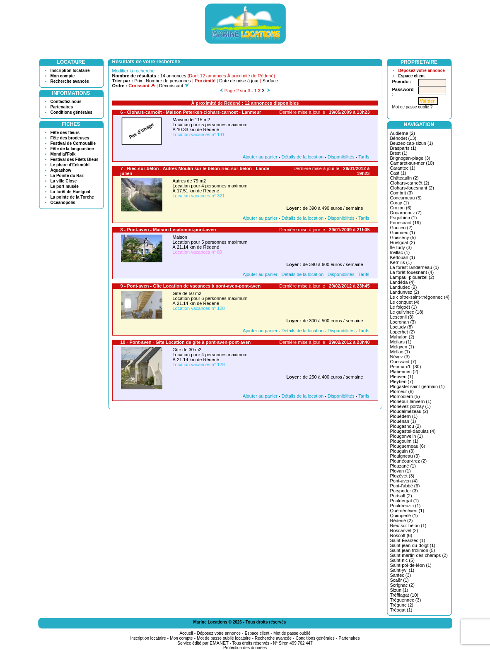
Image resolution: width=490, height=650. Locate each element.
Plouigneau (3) (405, 455)
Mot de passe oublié (292, 633)
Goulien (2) (401, 227)
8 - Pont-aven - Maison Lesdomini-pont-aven (168, 229)
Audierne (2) (402, 133)
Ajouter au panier (260, 156)
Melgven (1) (402, 346)
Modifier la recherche (133, 70)
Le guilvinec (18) (407, 311)
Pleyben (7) (401, 381)
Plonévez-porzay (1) (410, 406)
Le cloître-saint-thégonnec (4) (420, 297)
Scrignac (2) (402, 585)
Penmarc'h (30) (405, 366)
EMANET (219, 642)
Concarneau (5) (406, 197)
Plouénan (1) (403, 421)
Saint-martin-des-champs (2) (419, 555)
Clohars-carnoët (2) (410, 182)
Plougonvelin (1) (406, 436)
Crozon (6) (401, 207)
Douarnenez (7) (406, 212)
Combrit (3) (401, 192)
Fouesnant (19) (405, 222)
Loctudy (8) (401, 326)
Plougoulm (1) (404, 441)
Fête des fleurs (65, 132)
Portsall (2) (401, 495)
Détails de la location (303, 156)
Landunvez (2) (404, 292)
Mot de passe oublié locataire (224, 638)
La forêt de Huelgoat (71, 191)
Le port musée (65, 186)
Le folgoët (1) (403, 307)
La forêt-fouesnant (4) (412, 272)
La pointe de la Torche (72, 197)
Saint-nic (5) (402, 560)
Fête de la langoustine (72, 148)
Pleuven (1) (401, 376)
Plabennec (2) (404, 371)
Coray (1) (399, 202)
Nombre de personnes (168, 80)
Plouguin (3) (402, 451)
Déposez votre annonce (421, 70)
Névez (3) (400, 356)
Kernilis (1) (401, 262)
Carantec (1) (402, 167)
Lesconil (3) (402, 316)
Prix (138, 80)
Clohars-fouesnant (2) (412, 187)
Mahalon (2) (402, 336)
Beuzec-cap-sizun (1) (411, 143)
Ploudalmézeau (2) (409, 411)
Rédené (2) (401, 520)
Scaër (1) (399, 580)
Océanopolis (63, 202)
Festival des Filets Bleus (75, 159)
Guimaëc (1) (402, 232)
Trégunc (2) (401, 604)
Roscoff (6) (401, 535)
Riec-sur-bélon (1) (408, 525)
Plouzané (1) (403, 465)
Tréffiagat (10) (404, 594)
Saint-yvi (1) (402, 570)
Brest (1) (399, 153)
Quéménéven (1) (407, 510)
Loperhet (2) (402, 331)
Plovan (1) (400, 470)
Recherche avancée (70, 81)
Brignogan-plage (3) (410, 158)
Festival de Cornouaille (73, 143)
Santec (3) (400, 575)
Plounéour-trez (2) (408, 460)
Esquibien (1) (403, 217)
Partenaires (62, 107)
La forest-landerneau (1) (414, 267)
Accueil (186, 633)
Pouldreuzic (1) (405, 505)
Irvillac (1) (400, 252)
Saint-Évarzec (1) (407, 540)
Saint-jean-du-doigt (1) (412, 545)
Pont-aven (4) (404, 480)
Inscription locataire (70, 70)
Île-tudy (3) (401, 247)
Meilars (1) (401, 341)
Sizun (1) (399, 590)
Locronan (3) (403, 321)
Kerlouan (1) (402, 257)
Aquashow (61, 170)
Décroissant (174, 85)
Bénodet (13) (403, 138)
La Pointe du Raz (67, 175)
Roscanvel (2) (404, 530)
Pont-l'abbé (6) (405, 485)
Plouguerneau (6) (407, 446)
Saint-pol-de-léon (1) (411, 565)
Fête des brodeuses (70, 138)
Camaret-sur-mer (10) (412, 163)
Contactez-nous (66, 101)
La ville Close (64, 181)
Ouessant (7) (403, 361)
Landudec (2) (403, 287)
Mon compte (63, 76)
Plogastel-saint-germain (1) (417, 386)
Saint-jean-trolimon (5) (412, 550)
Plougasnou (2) (405, 426)
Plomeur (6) (402, 391)
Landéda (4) (402, 282)
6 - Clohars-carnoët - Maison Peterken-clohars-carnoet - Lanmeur (191, 112)
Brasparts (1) (403, 148)
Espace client (411, 76)
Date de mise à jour (238, 80)
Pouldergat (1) (404, 500)
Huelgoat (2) (402, 242)
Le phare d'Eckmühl (70, 165)
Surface (270, 80)
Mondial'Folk (63, 154)
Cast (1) (398, 172)
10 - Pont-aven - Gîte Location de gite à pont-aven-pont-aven (186, 342)
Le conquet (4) (405, 302)
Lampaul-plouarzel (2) (412, 277)
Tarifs (363, 156)
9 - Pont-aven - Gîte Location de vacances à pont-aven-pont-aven (191, 285)
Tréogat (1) (401, 609)
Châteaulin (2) (404, 177)
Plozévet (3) (402, 475)
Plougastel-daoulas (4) (413, 431)
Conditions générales (72, 112)
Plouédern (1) (404, 416)
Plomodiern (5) (405, 396)
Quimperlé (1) (404, 515)
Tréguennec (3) (405, 599)
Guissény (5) (403, 237)
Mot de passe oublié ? (412, 107)
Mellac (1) (400, 351)
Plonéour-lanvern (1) (411, 401)
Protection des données (245, 647)
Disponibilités (341, 156)
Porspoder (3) (404, 490)
